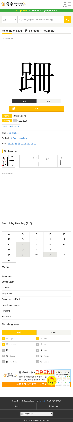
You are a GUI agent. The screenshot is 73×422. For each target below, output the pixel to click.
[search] (67, 19)
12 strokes (14, 133)
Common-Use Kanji (11, 299)
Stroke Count (8, 282)
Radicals (6, 288)
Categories (7, 276)
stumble (24, 116)
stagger (16, 116)
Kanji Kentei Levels (10, 305)
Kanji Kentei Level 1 (11, 126)
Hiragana (6, 311)
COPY (37, 108)
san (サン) (23, 121)
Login (65, 6)
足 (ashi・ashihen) (18, 138)
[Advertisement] (36, 46)
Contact (18, 406)
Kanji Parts (7, 293)
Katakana (6, 317)
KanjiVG (42, 401)
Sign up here (35, 10)
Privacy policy (54, 406)
